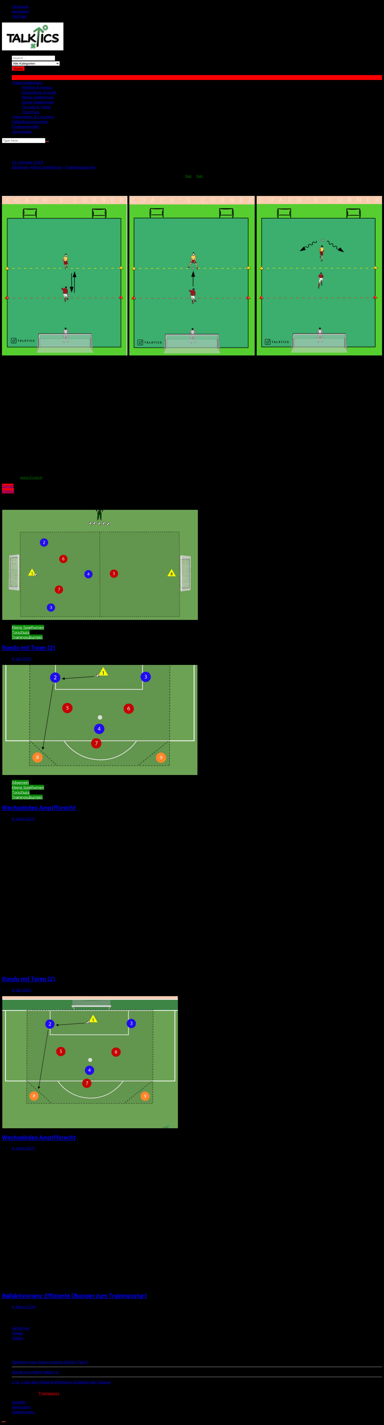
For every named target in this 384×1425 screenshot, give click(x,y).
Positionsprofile (25, 126)
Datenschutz (23, 1411)
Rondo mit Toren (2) (28, 647)
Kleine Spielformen (38, 97)
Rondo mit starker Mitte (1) (35, 1371)
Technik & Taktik (36, 106)
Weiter (8, 491)
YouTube (19, 16)
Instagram (20, 11)
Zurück (7, 486)
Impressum (21, 1406)
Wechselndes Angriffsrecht (38, 807)
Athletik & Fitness (37, 87)
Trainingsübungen (27, 82)
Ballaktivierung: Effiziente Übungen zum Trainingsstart (74, 1295)
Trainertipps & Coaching (33, 116)
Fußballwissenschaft (30, 121)
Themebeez (49, 1393)
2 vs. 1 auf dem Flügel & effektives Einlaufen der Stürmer (61, 1381)
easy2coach (31, 477)
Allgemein (20, 167)
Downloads (22, 131)
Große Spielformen (38, 102)
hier (188, 175)
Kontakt (19, 1402)
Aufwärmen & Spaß (39, 92)
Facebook (20, 6)
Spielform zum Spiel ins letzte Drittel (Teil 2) (50, 1361)
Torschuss (30, 111)
